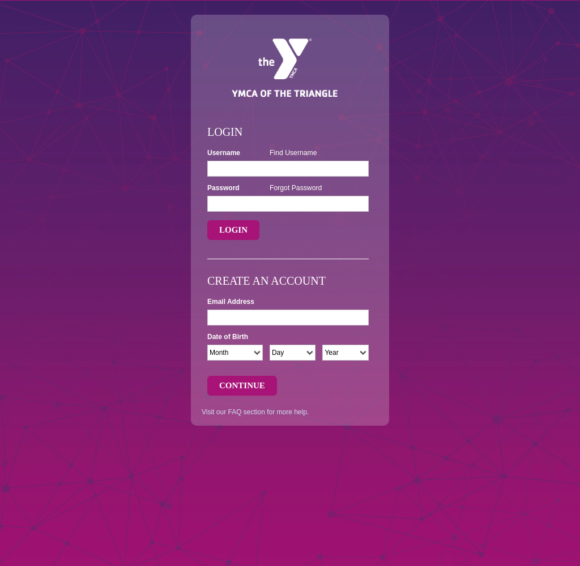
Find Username (293, 153)
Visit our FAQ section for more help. (255, 412)
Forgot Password (296, 188)
